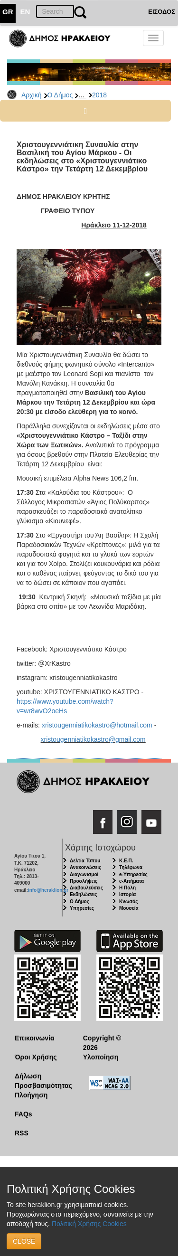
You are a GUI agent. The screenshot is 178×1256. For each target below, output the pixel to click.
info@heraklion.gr (48, 890)
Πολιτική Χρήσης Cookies (89, 1224)
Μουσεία (129, 908)
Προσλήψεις (83, 881)
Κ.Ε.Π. (126, 860)
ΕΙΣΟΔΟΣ (161, 11)
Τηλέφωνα (130, 867)
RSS (21, 1133)
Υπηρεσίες (82, 908)
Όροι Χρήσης (36, 1057)
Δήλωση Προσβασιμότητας (41, 1080)
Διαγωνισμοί (84, 874)
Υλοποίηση (101, 1057)
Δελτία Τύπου (85, 860)
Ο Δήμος (60, 95)
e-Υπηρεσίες (133, 874)
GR (7, 12)
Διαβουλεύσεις (86, 887)
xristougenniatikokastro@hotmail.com (97, 725)
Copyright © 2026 (102, 1042)
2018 (99, 95)
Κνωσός (128, 901)
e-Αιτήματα (131, 881)
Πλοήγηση (31, 1095)
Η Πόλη (127, 887)
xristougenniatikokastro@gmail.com (93, 739)
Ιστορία (127, 894)
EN (25, 12)
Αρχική (31, 95)
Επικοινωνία (35, 1038)
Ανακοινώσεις (85, 867)
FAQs (23, 1114)
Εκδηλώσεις (83, 894)
